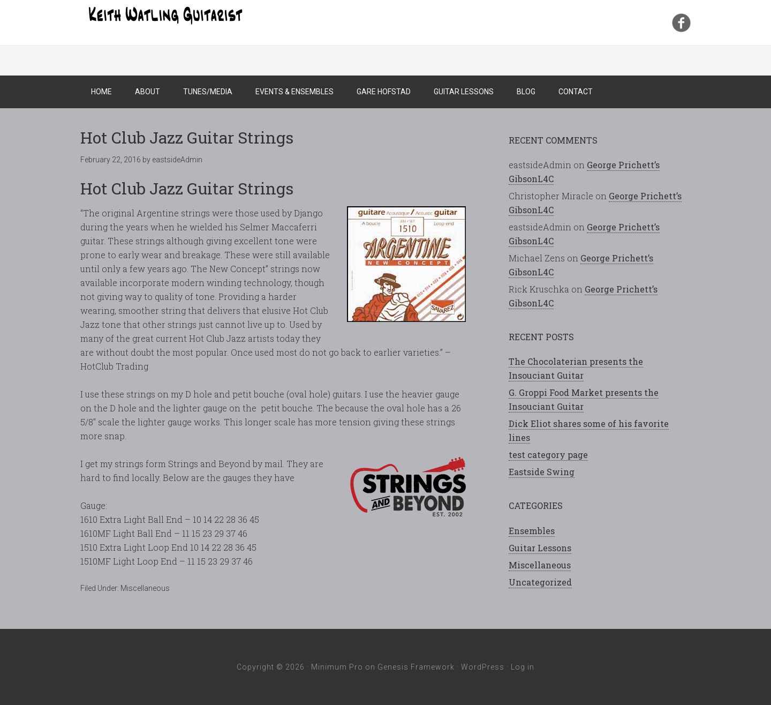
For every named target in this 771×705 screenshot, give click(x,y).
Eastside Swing (542, 471)
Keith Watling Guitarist (166, 16)
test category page (548, 454)
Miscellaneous (145, 588)
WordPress (482, 667)
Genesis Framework (416, 667)
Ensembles (532, 530)
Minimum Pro (337, 667)
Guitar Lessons (540, 547)
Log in (522, 667)
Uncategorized (540, 582)
